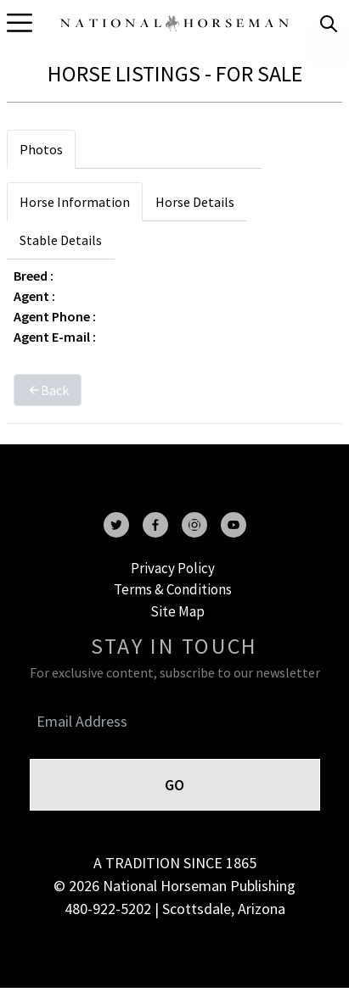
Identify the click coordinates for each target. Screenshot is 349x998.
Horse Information (75, 201)
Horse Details (194, 201)
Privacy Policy (173, 568)
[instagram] (194, 525)
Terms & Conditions (173, 589)
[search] (328, 23)
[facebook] (155, 525)
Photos (41, 149)
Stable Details (61, 239)
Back (47, 390)
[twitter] (116, 525)
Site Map (177, 611)
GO (174, 784)
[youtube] (233, 525)
